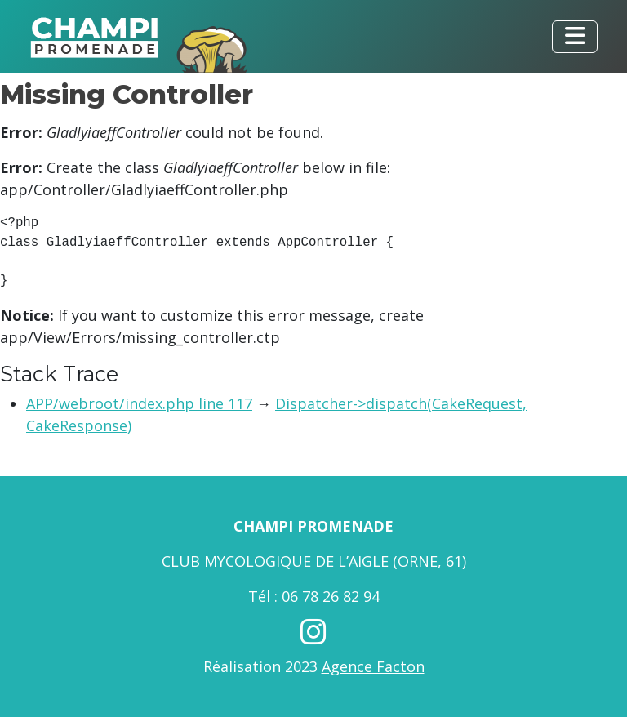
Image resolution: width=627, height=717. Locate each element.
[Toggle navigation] (575, 36)
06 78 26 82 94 (331, 596)
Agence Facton (373, 666)
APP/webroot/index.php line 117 (139, 403)
